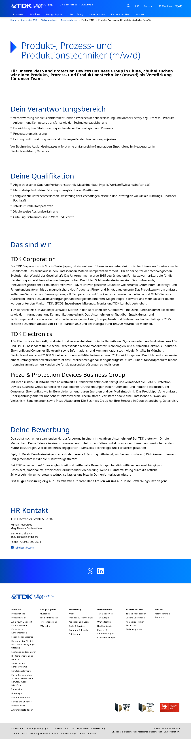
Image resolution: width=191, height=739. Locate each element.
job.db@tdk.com (22, 547)
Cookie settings (69, 733)
